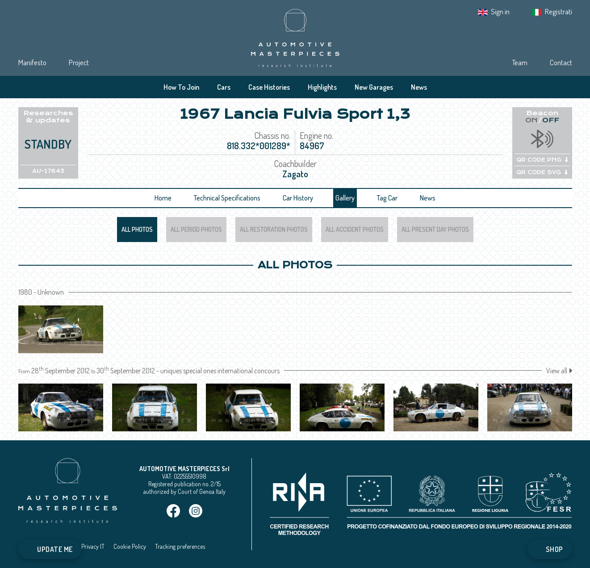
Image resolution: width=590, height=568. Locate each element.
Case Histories (269, 87)
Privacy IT (93, 546)
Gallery (345, 197)
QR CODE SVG (542, 172)
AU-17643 (48, 171)
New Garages (374, 87)
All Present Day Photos (435, 229)
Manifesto (32, 62)
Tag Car (387, 197)
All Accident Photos (355, 229)
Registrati (558, 11)
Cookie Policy (129, 546)
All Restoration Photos (274, 229)
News (419, 87)
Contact (561, 62)
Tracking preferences (180, 546)
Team (519, 62)
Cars (223, 87)
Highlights (322, 87)
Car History (298, 197)
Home (163, 197)
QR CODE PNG (542, 160)
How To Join (181, 87)
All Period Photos (196, 229)
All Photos (137, 229)
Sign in (500, 11)
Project (79, 62)
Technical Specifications (227, 197)
